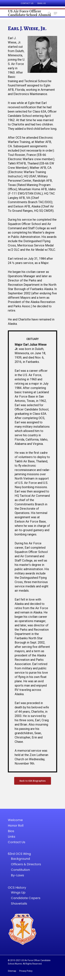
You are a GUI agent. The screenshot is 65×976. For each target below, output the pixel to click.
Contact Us (27, 3)
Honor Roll (15, 825)
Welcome (15, 820)
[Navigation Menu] (55, 13)
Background (20, 859)
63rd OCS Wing (19, 854)
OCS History (17, 887)
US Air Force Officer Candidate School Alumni (29, 13)
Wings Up (18, 892)
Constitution (20, 870)
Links (11, 836)
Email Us (41, 3)
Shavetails (19, 903)
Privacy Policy (25, 971)
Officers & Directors (26, 864)
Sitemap (12, 971)
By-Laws (17, 875)
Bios (11, 831)
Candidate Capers (25, 898)
